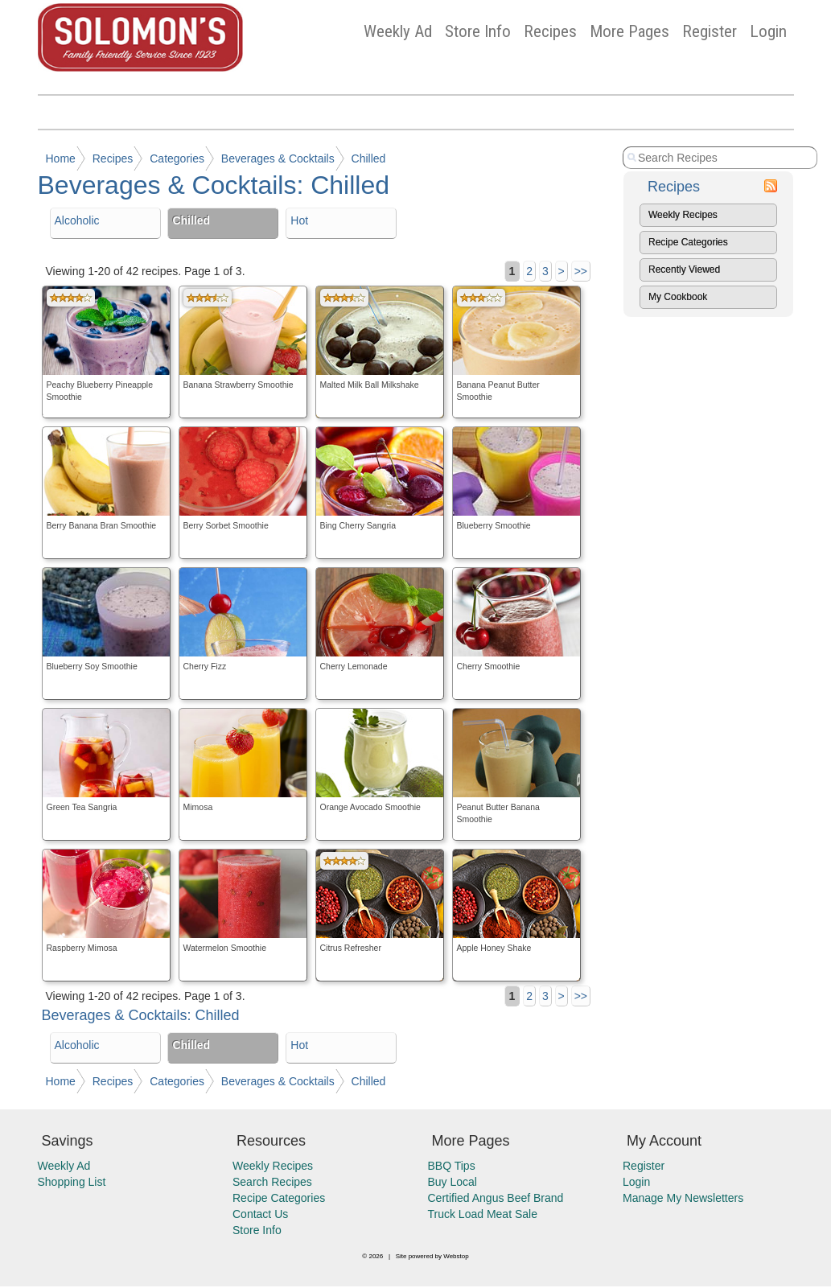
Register (709, 31)
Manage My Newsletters (683, 1197)
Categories (177, 158)
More (629, 31)
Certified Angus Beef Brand (496, 1197)
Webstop (455, 1256)
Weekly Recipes (683, 214)
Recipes (550, 31)
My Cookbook (677, 296)
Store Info (478, 31)
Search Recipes (272, 1181)
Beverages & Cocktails (278, 158)
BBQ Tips (451, 1165)
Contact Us (260, 1214)
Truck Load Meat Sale (482, 1214)
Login (768, 31)
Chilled (369, 158)
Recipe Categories (688, 242)
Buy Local (452, 1181)
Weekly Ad (398, 31)
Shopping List (72, 1181)
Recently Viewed (684, 269)
